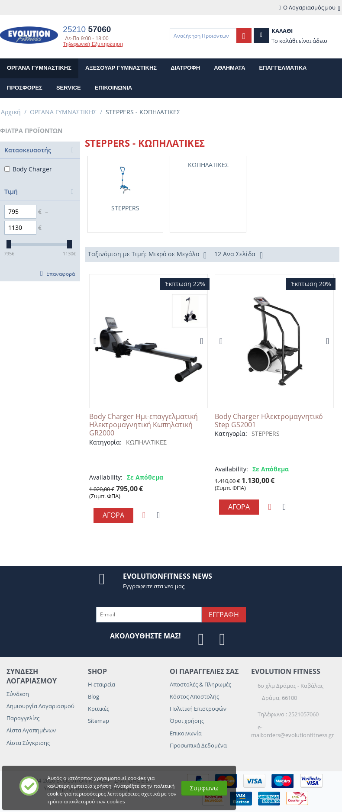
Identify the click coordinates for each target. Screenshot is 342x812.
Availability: (106, 477)
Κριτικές (98, 708)
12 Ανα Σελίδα (238, 255)
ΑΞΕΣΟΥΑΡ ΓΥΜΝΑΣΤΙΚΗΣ (121, 67)
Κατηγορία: (105, 442)
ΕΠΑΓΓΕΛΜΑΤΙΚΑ (283, 67)
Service (68, 87)
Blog (93, 696)
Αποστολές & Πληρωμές (200, 684)
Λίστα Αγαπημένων (31, 730)
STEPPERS (266, 433)
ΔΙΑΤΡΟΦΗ (185, 67)
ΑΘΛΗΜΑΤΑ (229, 67)
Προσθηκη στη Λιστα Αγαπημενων (144, 515)
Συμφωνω (204, 788)
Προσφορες (24, 87)
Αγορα (113, 515)
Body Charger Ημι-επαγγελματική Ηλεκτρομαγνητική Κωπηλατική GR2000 (143, 425)
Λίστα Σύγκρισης (28, 743)
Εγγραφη (224, 614)
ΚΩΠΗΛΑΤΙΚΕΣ (146, 442)
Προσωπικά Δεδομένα (198, 745)
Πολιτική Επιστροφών (198, 708)
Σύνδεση (17, 694)
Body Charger (28, 169)
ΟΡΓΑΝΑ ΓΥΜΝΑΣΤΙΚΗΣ (39, 67)
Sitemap (98, 721)
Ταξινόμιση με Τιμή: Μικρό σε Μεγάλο (147, 255)
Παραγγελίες (22, 718)
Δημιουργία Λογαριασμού (40, 706)
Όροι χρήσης (187, 721)
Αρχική (11, 112)
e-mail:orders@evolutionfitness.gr (292, 731)
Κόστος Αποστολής (194, 696)
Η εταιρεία (101, 684)
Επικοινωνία (186, 733)
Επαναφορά (60, 273)
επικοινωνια (113, 87)
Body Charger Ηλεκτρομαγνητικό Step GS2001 (269, 420)
